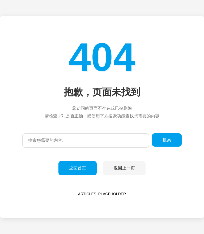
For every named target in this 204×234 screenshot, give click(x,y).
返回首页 (77, 168)
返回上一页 (124, 168)
